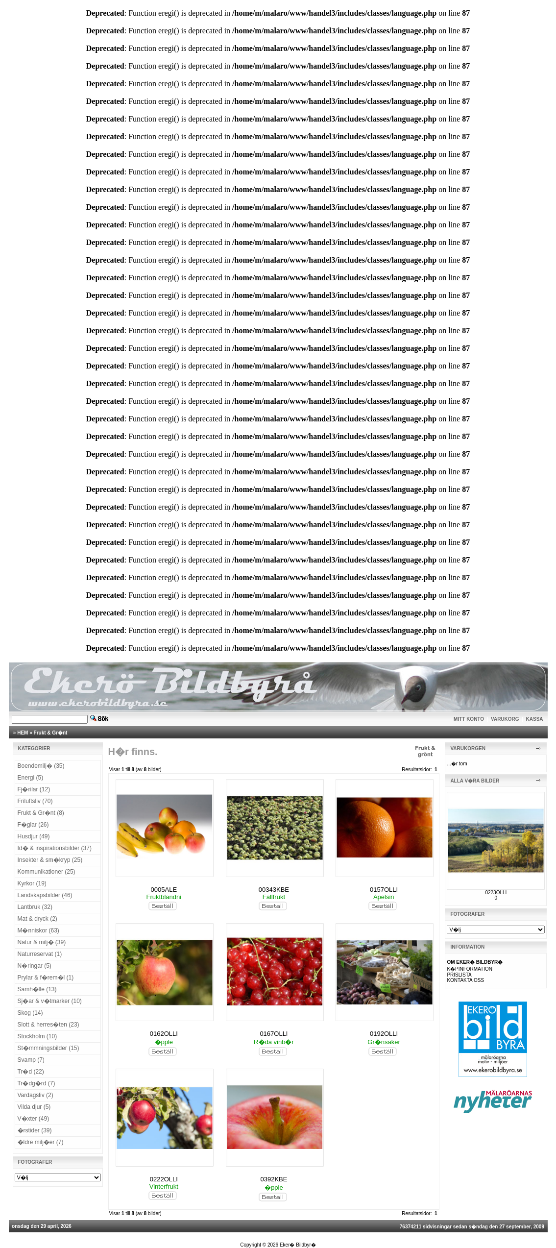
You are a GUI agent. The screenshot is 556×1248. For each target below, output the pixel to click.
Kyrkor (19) (32, 883)
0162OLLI (164, 1033)
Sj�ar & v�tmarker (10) (50, 1001)
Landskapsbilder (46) (45, 895)
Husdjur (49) (34, 836)
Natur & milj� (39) (42, 942)
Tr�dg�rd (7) (36, 1083)
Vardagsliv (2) (35, 1095)
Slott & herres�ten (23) (48, 1024)
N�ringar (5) (34, 965)
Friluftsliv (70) (35, 801)
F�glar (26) (33, 824)
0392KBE (273, 1179)
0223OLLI (496, 892)
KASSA (534, 719)
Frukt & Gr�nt (51, 732)
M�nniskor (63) (38, 930)
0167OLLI (274, 1033)
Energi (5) (31, 777)
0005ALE (164, 889)
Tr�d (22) (31, 1071)
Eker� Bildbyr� (298, 1245)
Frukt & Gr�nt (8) (41, 812)
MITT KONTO (469, 719)
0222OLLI (164, 1179)
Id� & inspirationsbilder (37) (55, 848)
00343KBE (274, 889)
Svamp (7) (31, 1059)
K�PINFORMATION (469, 969)
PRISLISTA (459, 975)
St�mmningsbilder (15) (48, 1048)
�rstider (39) (35, 1130)
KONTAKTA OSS (465, 980)
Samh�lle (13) (37, 989)
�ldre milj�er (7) (41, 1142)
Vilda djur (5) (34, 1106)
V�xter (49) (33, 1118)
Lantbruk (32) (35, 907)
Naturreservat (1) (40, 954)
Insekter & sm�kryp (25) (50, 859)
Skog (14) (30, 1012)
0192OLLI (384, 1033)
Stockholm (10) (37, 1036)
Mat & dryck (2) (37, 918)
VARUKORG (505, 719)
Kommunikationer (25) (46, 871)
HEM (22, 732)
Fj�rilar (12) (34, 789)
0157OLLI (384, 889)
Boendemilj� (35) (41, 765)
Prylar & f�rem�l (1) (46, 977)
